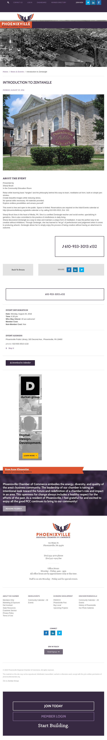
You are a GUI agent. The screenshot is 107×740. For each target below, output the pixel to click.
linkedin (93, 2)
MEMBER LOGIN (53, 716)
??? (8, 2)
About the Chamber (11, 596)
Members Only (8, 600)
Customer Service (9, 611)
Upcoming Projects (60, 608)
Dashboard (41, 2)
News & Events (17, 72)
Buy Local (57, 605)
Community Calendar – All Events (38, 601)
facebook (98, 2)
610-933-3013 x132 (79, 246)
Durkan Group (13, 681)
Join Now (79, 2)
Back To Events (18, 269)
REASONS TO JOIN (14, 509)
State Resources (9, 608)
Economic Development (63, 596)
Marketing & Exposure (11, 603)
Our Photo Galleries (86, 608)
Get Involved (7, 605)
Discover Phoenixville (88, 596)
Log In (29, 2)
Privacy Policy (8, 613)
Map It (11, 348)
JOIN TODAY (53, 706)
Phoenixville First (60, 603)
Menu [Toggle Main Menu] (7, 25)
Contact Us (17, 2)
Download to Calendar (20, 363)
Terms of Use (8, 616)
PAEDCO (57, 600)
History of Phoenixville (87, 605)
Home (5, 72)
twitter (88, 2)
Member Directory (58, 2)
